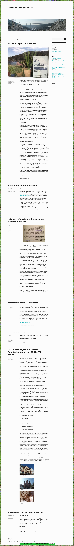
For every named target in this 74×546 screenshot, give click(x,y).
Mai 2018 (53, 86)
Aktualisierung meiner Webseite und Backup (21, 332)
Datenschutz (10, 191)
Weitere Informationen (45, 543)
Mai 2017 (53, 88)
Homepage (10, 339)
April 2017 (53, 89)
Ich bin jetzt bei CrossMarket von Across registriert (23, 302)
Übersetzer (14, 82)
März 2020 (54, 85)
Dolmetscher (10, 82)
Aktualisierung (10, 338)
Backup (14, 338)
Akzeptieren (51, 543)
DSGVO (13, 191)
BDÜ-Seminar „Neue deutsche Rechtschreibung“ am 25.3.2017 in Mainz (25, 352)
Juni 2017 (53, 87)
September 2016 (54, 90)
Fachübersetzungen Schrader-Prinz (20, 7)
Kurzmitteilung (10, 307)
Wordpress (13, 339)
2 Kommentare (10, 359)
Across (9, 308)
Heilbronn (14, 226)
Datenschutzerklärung (24, 195)
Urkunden (9, 83)
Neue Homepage (10, 518)
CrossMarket (12, 308)
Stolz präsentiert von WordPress (33, 541)
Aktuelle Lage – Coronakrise (22, 43)
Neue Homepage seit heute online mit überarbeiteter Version (26, 512)
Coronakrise (12, 81)
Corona (9, 81)
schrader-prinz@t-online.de (56, 51)
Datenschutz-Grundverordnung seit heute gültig (22, 185)
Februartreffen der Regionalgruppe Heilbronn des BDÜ (26, 220)
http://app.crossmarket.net (25, 322)
